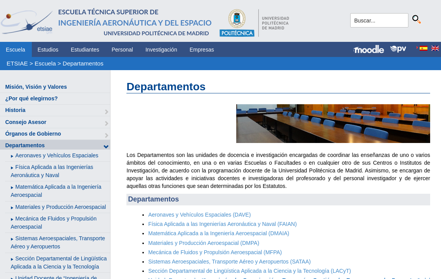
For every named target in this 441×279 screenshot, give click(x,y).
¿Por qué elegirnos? (31, 98)
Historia (15, 110)
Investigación (161, 49)
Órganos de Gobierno (33, 134)
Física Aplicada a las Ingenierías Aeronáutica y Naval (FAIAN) (222, 224)
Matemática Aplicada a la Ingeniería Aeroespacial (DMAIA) (218, 233)
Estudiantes (85, 49)
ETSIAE (17, 63)
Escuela (15, 49)
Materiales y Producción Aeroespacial (61, 207)
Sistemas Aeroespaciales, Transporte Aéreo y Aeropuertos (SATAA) (229, 261)
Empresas (202, 49)
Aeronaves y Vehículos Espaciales (57, 155)
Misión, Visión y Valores (36, 87)
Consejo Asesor (25, 122)
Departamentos (83, 63)
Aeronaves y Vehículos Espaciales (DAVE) (199, 215)
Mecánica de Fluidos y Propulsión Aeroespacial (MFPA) (215, 252)
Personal (122, 49)
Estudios (48, 49)
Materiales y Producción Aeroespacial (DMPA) (203, 243)
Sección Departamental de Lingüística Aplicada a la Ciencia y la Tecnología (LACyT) (249, 271)
